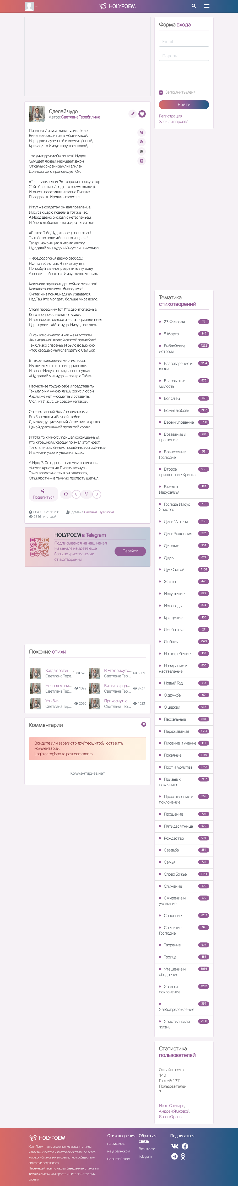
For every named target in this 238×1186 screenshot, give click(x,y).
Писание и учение (184, 743)
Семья (184, 862)
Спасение (184, 915)
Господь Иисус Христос (184, 507)
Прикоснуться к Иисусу (125, 701)
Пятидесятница (184, 826)
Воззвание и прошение (184, 437)
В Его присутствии (121, 670)
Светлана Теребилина (80, 117)
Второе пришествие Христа (184, 471)
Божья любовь (184, 410)
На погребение (184, 653)
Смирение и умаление (184, 900)
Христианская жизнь (184, 1024)
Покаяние (184, 755)
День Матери (184, 521)
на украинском (118, 1151)
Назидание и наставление (184, 668)
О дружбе (184, 695)
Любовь (184, 641)
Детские (184, 545)
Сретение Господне (184, 930)
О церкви (184, 707)
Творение (184, 945)
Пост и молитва (184, 767)
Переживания (184, 731)
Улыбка (51, 701)
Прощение (184, 814)
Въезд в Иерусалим (184, 489)
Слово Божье (184, 874)
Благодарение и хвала (184, 366)
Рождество (184, 838)
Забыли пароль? (173, 121)
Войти (184, 104)
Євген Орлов (170, 1116)
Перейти (130, 551)
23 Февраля (184, 322)
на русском (115, 1143)
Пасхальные (184, 719)
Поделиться (44, 494)
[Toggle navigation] (206, 6)
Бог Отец (184, 398)
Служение (184, 886)
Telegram (145, 1156)
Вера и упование (184, 422)
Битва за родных (119, 685)
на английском (118, 1158)
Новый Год (184, 683)
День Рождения (184, 533)
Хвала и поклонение (184, 989)
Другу (184, 557)
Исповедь (184, 605)
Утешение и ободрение (184, 971)
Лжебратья (184, 629)
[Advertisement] (87, 607)
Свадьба (184, 850)
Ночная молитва (60, 685)
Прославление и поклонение (184, 799)
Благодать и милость (184, 383)
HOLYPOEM (67, 535)
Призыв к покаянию (184, 782)
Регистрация (170, 116)
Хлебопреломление (184, 1006)
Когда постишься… (62, 670)
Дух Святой (184, 569)
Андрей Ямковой (174, 1111)
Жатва (184, 581)
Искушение (184, 593)
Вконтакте (147, 1148)
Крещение (184, 618)
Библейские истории (184, 348)
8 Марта (184, 334)
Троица (184, 957)
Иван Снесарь (171, 1105)
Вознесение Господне (184, 454)
